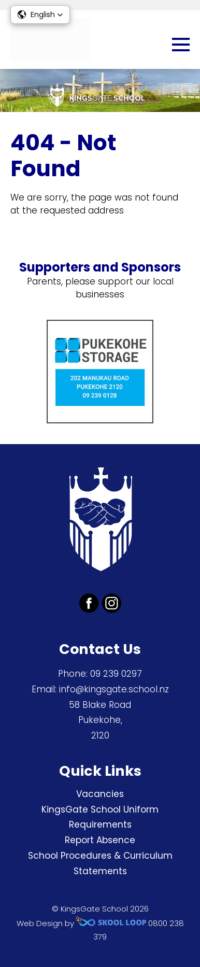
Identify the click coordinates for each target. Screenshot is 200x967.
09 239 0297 (116, 673)
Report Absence (100, 840)
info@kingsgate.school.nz (114, 689)
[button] (40, 14)
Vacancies (100, 794)
